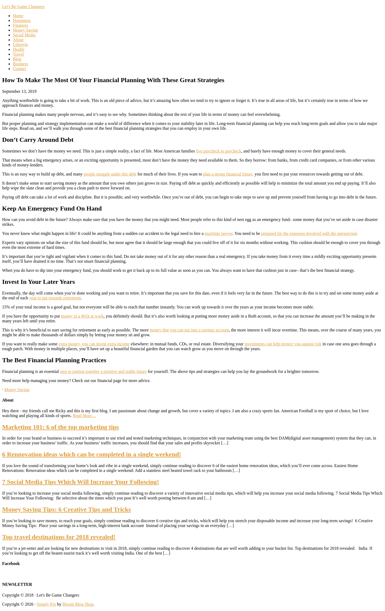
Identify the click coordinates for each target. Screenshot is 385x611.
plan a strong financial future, (228, 174)
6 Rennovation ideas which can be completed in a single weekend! (91, 454)
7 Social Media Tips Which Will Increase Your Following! (80, 481)
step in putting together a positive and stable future (103, 371)
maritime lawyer (218, 233)
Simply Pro (46, 604)
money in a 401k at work (82, 316)
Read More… (84, 415)
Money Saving (16, 389)
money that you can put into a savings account (189, 330)
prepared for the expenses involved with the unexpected (309, 233)
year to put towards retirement (55, 298)
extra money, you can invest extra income (94, 344)
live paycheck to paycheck (218, 151)
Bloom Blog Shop (78, 604)
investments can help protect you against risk (282, 344)
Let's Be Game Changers (23, 6)
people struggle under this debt (110, 174)
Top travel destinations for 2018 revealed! (59, 536)
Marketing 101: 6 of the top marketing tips (60, 426)
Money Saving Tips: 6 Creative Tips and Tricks (66, 509)
